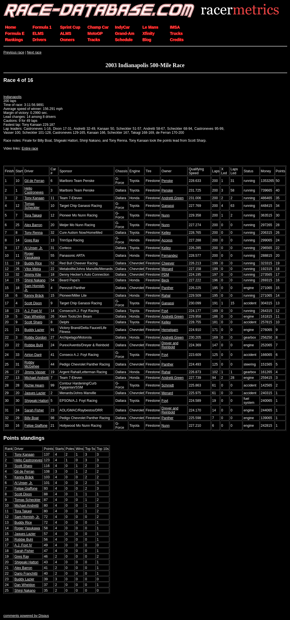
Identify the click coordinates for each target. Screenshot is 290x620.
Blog (146, 39)
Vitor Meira (32, 269)
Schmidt (167, 385)
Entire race (30, 148)
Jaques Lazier (35, 393)
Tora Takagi (33, 215)
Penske (167, 181)
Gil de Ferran (34, 181)
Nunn (165, 215)
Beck (165, 280)
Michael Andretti (36, 378)
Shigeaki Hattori (36, 401)
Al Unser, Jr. (33, 248)
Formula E (14, 33)
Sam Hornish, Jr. (27, 517)
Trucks (176, 33)
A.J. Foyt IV (33, 311)
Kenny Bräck (34, 296)
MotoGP (95, 33)
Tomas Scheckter (31, 206)
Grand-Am (124, 33)
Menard (167, 269)
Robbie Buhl (33, 345)
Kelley (166, 233)
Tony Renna (33, 233)
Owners (67, 39)
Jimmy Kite (32, 275)
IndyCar (122, 27)
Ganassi (167, 206)
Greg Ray (31, 240)
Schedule (124, 39)
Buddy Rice (33, 263)
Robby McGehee (31, 364)
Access (166, 240)
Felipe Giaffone (35, 426)
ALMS (65, 33)
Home (10, 27)
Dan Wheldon (34, 317)
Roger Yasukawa (32, 256)
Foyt (164, 311)
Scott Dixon (33, 303)
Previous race (13, 52)
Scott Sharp (33, 322)
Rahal (165, 296)
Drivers (39, 39)
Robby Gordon (35, 337)
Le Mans (150, 27)
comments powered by (26, 616)
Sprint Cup (70, 27)
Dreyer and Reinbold (169, 345)
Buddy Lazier (34, 330)
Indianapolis (12, 97)
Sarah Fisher (34, 410)
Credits (177, 39)
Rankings (14, 39)
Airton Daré (33, 355)
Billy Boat (31, 418)
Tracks (94, 39)
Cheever (167, 263)
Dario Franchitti (25, 574)
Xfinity (148, 33)
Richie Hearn (34, 385)
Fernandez (169, 256)
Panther (167, 288)
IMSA (175, 27)
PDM (165, 275)
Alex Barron (33, 225)
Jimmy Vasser (34, 372)
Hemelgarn (169, 330)
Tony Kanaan (34, 198)
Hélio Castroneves (33, 190)
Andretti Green (172, 198)
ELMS (38, 33)
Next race (34, 52)
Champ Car (98, 27)
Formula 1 (42, 27)
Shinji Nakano (34, 280)
